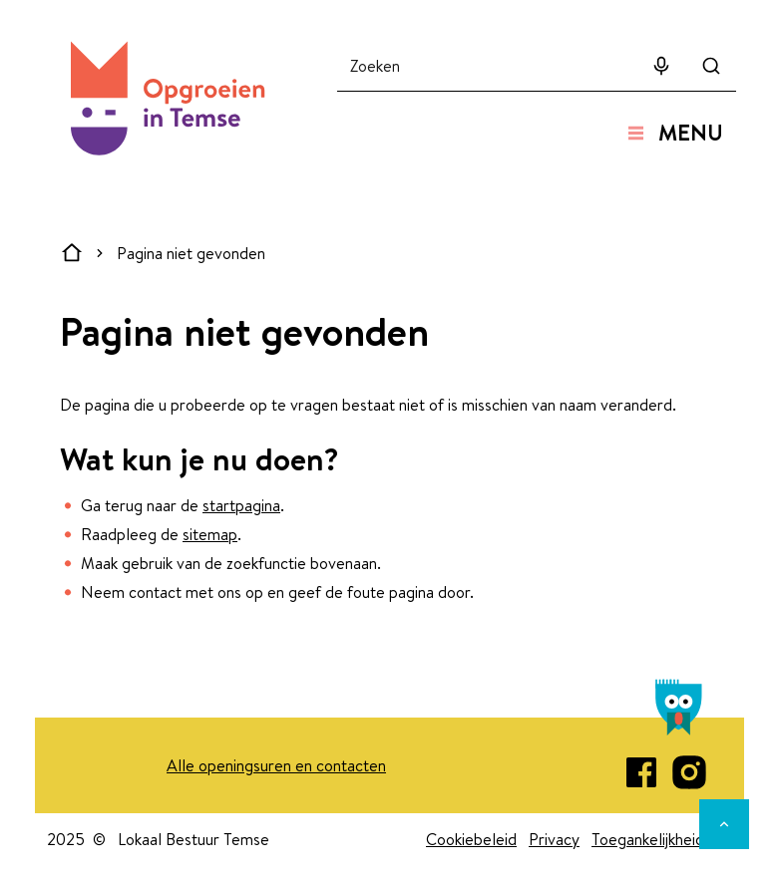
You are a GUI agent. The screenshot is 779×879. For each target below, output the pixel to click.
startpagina (241, 505)
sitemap (210, 534)
